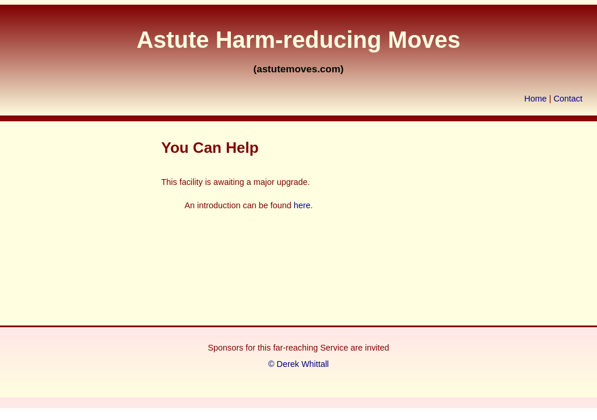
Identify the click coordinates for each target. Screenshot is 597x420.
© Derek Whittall (298, 364)
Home (535, 98)
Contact (567, 98)
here (302, 205)
